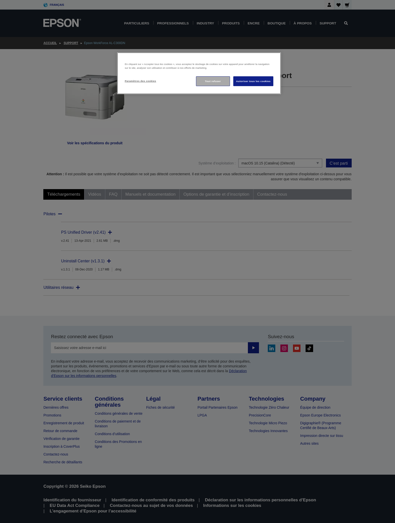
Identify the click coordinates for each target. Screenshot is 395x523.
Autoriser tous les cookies (253, 81)
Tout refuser (213, 81)
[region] (199, 73)
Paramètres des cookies (140, 81)
